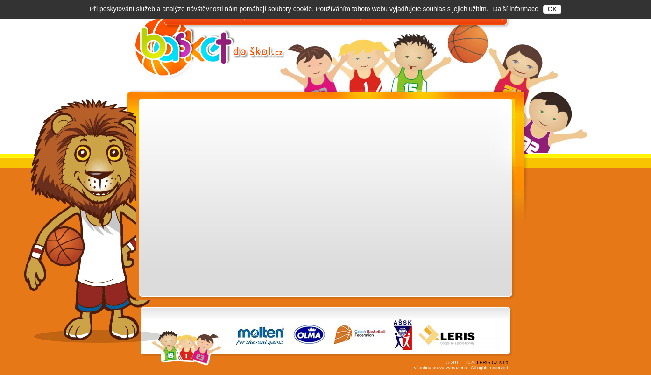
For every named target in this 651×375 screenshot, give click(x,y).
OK (552, 9)
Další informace (515, 9)
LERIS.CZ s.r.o (492, 362)
